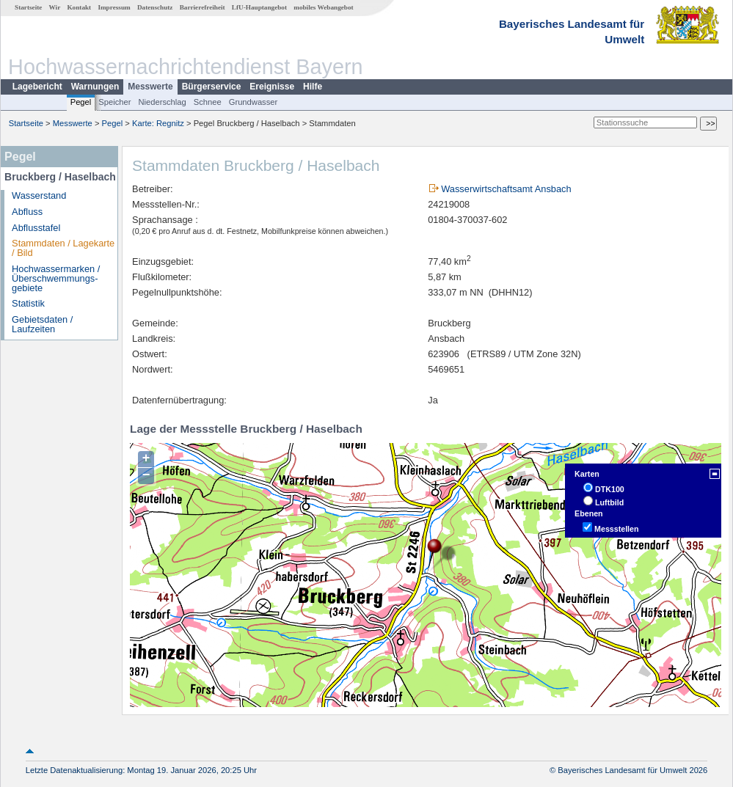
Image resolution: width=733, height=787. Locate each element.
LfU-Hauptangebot (259, 7)
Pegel (81, 102)
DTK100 (609, 489)
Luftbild (609, 502)
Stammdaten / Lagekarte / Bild (63, 248)
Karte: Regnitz (158, 123)
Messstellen (616, 528)
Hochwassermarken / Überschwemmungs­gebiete (56, 278)
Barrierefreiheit (202, 7)
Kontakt (79, 7)
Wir (55, 7)
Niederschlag (162, 102)
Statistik (28, 303)
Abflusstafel (36, 227)
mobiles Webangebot (323, 7)
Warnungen (95, 86)
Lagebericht (37, 86)
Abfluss (27, 211)
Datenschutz (155, 7)
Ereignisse (271, 86)
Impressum (114, 7)
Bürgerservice (211, 86)
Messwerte (150, 86)
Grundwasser (253, 102)
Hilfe (312, 86)
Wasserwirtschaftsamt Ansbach (506, 188)
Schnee (208, 102)
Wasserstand (39, 195)
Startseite (28, 7)
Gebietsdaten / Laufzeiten (42, 324)
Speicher (114, 102)
